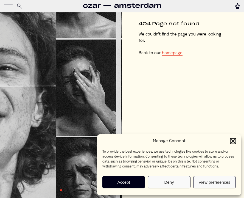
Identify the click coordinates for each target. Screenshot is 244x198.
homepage (172, 53)
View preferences (215, 182)
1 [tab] (61, 190)
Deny (169, 182)
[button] (233, 141)
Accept (123, 182)
